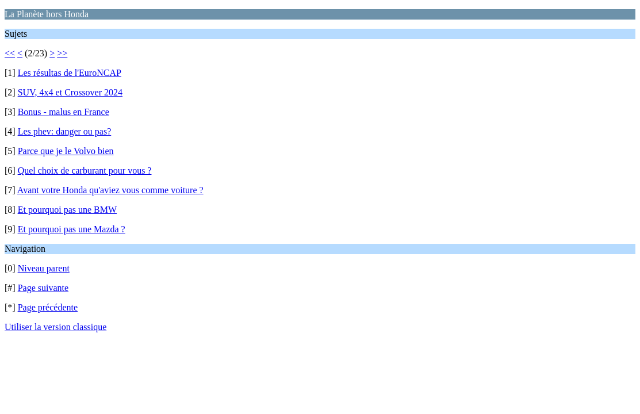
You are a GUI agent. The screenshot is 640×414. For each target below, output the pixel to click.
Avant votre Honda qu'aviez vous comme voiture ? (110, 190)
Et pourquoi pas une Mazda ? (71, 229)
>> (62, 53)
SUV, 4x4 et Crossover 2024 (70, 92)
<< (10, 53)
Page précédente (48, 307)
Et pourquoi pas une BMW (67, 209)
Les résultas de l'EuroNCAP (69, 73)
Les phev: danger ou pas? (65, 131)
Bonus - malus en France (63, 112)
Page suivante (43, 288)
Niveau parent (44, 268)
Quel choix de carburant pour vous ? (85, 170)
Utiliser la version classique (55, 327)
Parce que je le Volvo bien (66, 151)
